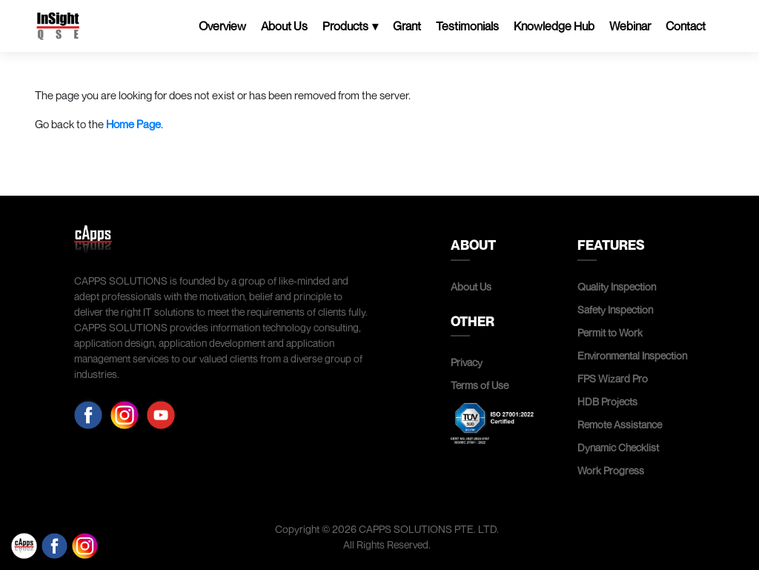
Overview (222, 26)
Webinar (630, 26)
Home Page (133, 123)
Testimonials (467, 26)
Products (345, 26)
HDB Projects (607, 401)
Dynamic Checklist (618, 447)
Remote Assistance (619, 424)
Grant (407, 26)
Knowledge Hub (554, 26)
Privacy (467, 362)
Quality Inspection (616, 286)
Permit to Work (610, 332)
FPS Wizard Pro (612, 378)
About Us (284, 26)
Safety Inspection (615, 309)
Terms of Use (479, 385)
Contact (686, 26)
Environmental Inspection (632, 355)
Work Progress (610, 470)
